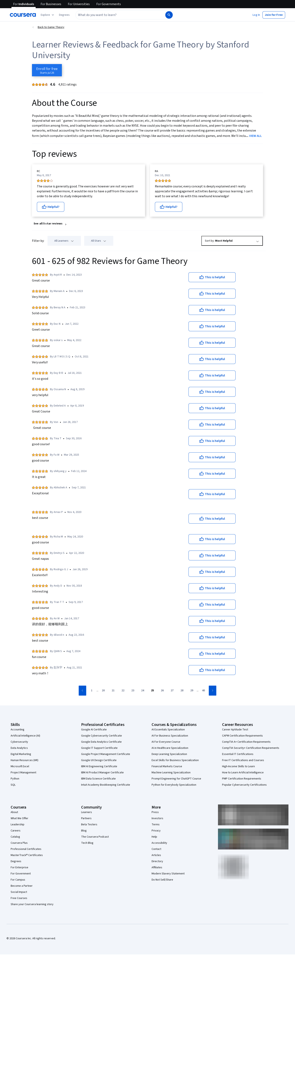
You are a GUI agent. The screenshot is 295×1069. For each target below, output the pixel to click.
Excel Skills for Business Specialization (175, 760)
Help (154, 837)
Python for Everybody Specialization (174, 785)
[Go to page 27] (172, 691)
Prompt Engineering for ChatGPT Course (176, 779)
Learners (86, 812)
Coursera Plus (19, 843)
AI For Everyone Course (166, 742)
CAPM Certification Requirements (242, 736)
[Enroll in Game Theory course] (47, 70)
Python (15, 779)
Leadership (17, 824)
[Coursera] (23, 15)
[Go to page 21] (113, 691)
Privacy (156, 831)
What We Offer (19, 818)
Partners (86, 818)
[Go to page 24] (142, 691)
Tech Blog (87, 843)
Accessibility (159, 843)
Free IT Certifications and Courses (243, 760)
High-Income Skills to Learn (238, 766)
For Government (21, 874)
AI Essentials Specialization (168, 730)
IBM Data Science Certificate (98, 779)
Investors (157, 818)
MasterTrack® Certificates (27, 855)
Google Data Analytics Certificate (101, 742)
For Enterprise (19, 867)
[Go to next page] (212, 691)
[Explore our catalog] (48, 15)
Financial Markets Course (167, 766)
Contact (156, 849)
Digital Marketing (21, 754)
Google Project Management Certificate (105, 754)
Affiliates (157, 867)
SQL (13, 785)
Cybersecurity (19, 742)
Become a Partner (22, 886)
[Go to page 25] (152, 691)
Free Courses (19, 898)
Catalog (15, 837)
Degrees (16, 861)
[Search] (169, 15)
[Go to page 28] (182, 691)
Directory (157, 861)
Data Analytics (19, 748)
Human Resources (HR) (24, 760)
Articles (156, 855)
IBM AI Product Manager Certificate (102, 772)
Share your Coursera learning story (32, 904)
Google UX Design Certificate (99, 760)
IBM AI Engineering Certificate (99, 766)
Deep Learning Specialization (169, 754)
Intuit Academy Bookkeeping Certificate (105, 785)
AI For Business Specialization (170, 736)
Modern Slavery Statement (168, 874)
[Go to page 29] (191, 691)
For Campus (18, 880)
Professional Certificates (26, 849)
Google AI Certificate (94, 730)
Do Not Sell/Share (162, 880)
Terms (156, 824)
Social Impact (19, 892)
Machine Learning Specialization (171, 772)
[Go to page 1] (91, 691)
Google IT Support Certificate (99, 748)
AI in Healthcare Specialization (170, 748)
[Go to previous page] (82, 691)
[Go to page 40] (203, 691)
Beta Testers (89, 824)
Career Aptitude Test (235, 730)
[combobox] (120, 15)
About (14, 812)
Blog (84, 831)
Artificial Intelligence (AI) (25, 736)
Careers (15, 831)
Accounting (17, 730)
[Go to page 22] (123, 691)
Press (155, 812)
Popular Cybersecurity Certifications (244, 785)
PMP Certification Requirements (241, 779)
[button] (64, 15)
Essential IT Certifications (237, 754)
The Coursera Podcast (95, 837)
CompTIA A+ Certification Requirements (246, 742)
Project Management (23, 772)
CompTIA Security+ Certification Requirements (250, 748)
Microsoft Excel (20, 766)
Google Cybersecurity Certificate (101, 736)
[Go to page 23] (132, 691)
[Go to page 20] (103, 691)
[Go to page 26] (162, 691)
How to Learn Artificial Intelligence (243, 772)
